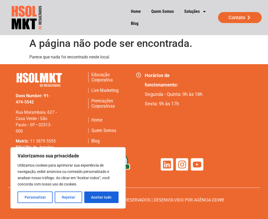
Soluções (195, 11)
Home (136, 11)
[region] (68, 178)
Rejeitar (68, 197)
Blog (134, 23)
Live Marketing (105, 90)
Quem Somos (162, 11)
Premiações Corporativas (103, 103)
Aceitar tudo (101, 197)
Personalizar (35, 197)
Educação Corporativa (102, 77)
